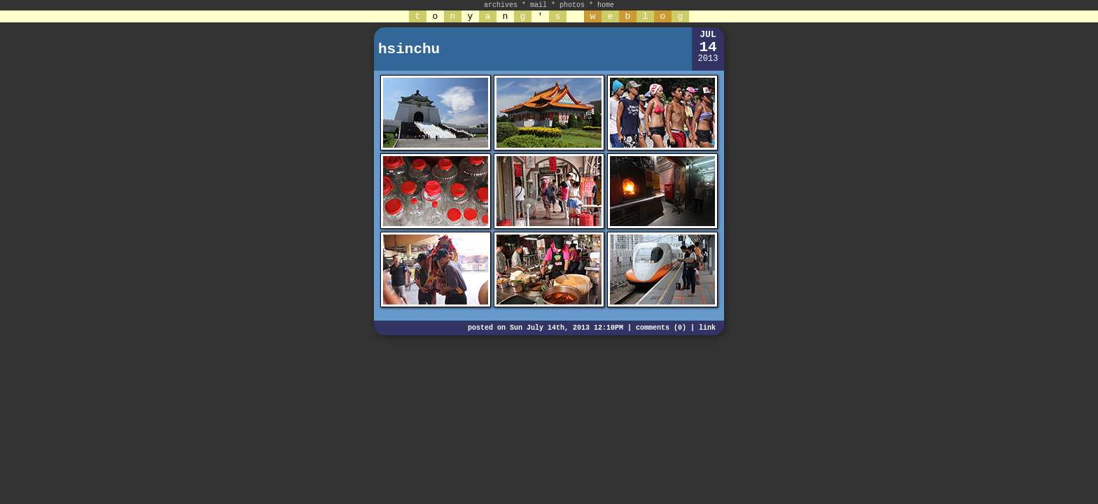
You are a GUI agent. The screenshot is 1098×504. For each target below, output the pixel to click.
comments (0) (661, 328)
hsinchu (409, 49)
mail (538, 5)
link (707, 328)
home (605, 5)
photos (572, 5)
